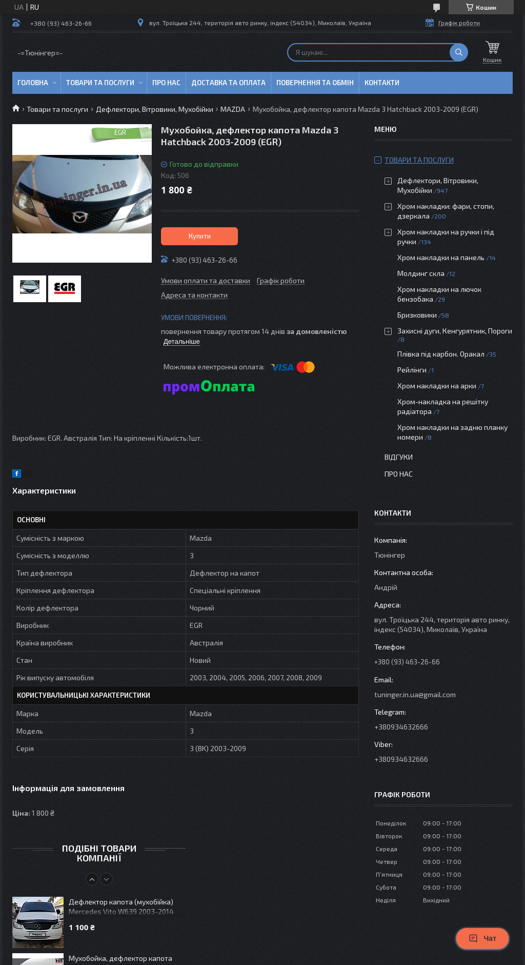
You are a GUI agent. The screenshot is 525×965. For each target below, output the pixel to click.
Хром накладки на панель (440, 257)
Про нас (166, 82)
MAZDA (232, 109)
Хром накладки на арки (436, 385)
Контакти (382, 82)
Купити (200, 236)
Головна (32, 82)
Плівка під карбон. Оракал (440, 353)
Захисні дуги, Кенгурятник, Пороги (454, 330)
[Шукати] (459, 52)
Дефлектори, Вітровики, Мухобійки (154, 109)
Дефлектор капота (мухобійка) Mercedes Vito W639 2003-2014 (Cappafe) (121, 907)
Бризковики (417, 314)
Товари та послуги (100, 82)
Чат (482, 938)
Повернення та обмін (315, 82)
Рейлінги (412, 369)
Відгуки (399, 456)
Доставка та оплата (228, 82)
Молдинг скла (421, 273)
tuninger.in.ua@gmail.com (415, 694)
